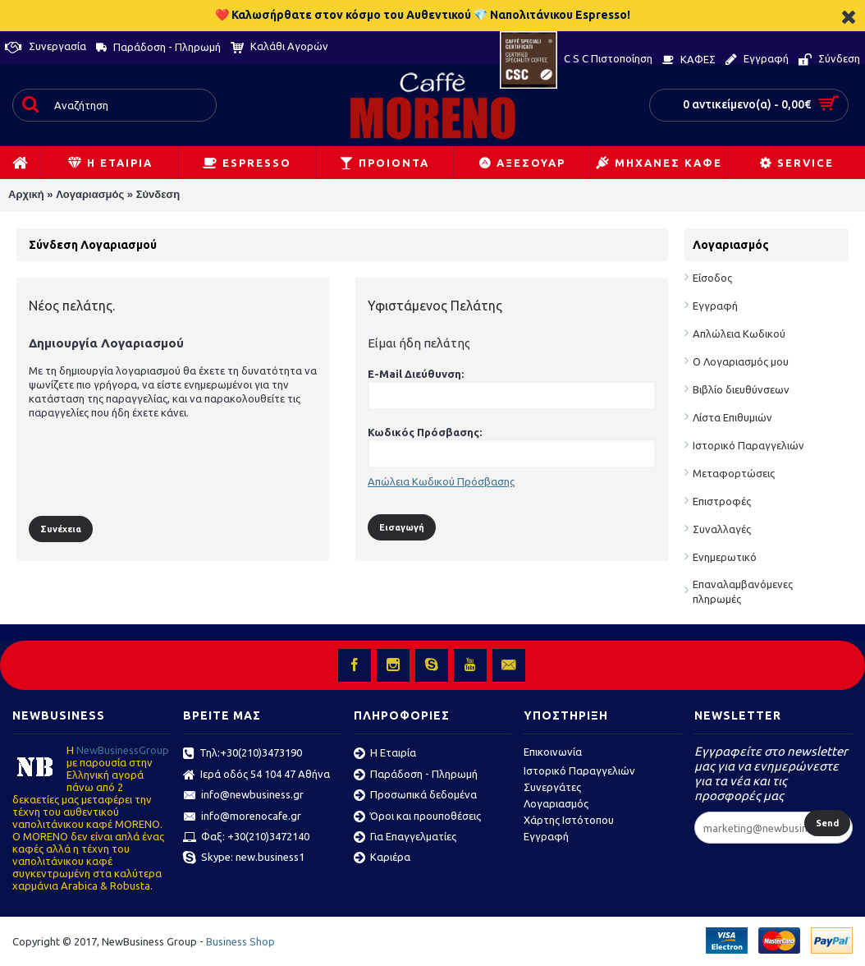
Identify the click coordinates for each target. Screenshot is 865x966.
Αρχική (26, 194)
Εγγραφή (715, 305)
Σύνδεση (158, 194)
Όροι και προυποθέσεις (417, 817)
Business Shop (240, 941)
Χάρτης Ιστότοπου (569, 820)
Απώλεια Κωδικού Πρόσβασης (441, 481)
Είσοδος (712, 277)
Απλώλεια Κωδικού (739, 333)
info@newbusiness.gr (243, 796)
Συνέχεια (60, 529)
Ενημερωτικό (725, 557)
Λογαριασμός (90, 194)
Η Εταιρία (385, 754)
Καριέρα (382, 858)
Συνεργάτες (552, 787)
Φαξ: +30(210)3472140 (246, 837)
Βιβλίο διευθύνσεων (741, 389)
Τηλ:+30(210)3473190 (242, 754)
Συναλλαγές (722, 529)
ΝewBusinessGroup (122, 750)
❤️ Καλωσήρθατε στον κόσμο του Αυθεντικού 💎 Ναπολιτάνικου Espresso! (422, 14)
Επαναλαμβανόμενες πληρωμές (743, 591)
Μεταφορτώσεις (734, 473)
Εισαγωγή (401, 527)
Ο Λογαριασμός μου (741, 361)
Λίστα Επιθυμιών (732, 417)
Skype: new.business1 (243, 858)
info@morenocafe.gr (242, 817)
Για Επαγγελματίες (405, 837)
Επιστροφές (722, 501)
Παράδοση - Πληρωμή (416, 775)
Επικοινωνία (553, 751)
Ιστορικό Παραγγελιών (748, 445)
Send (827, 823)
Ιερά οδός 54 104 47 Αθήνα (256, 775)
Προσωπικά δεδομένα (415, 796)
